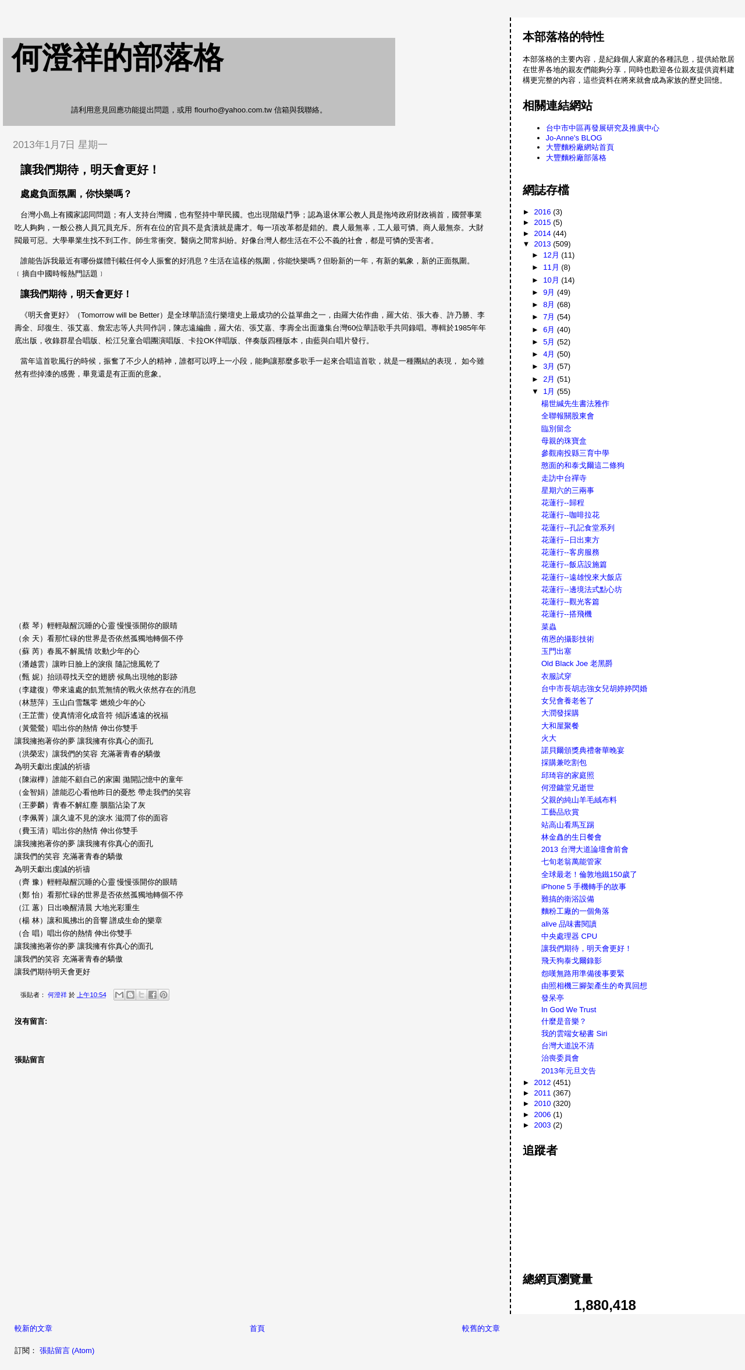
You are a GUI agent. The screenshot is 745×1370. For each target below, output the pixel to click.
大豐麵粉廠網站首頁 (580, 147)
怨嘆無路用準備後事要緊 (583, 973)
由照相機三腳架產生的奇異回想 (594, 985)
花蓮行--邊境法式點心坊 (581, 589)
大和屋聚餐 (560, 725)
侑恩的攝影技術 (567, 639)
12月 (552, 255)
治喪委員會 (560, 1058)
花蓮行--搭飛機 (566, 614)
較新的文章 (33, 1328)
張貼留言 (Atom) (67, 1350)
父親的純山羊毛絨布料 (579, 799)
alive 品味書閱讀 (569, 924)
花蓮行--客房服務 (570, 552)
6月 (550, 329)
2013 (544, 244)
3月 (550, 366)
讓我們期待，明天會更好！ (586, 948)
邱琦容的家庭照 (567, 775)
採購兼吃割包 (564, 762)
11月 (552, 267)
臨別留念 (556, 428)
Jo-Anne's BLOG (574, 137)
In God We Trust (568, 1009)
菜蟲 (548, 626)
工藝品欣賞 (560, 812)
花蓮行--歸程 (562, 502)
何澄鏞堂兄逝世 (567, 787)
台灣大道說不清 (567, 1045)
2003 (544, 1125)
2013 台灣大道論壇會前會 (585, 849)
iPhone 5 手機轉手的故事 (583, 886)
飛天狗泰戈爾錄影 (571, 960)
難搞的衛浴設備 (567, 898)
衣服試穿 (556, 676)
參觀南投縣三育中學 (575, 453)
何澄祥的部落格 (118, 58)
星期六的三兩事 (567, 490)
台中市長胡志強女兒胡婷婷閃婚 (594, 688)
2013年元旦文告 (568, 1070)
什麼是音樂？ (564, 1021)
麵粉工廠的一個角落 (575, 911)
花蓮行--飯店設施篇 (574, 564)
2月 (550, 379)
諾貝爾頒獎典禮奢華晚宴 (583, 750)
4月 (550, 354)
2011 (544, 1093)
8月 (550, 304)
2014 (544, 233)
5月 (550, 341)
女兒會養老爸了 (567, 700)
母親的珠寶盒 (564, 440)
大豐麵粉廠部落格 (576, 157)
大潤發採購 (560, 713)
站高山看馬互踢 (567, 824)
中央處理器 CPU (569, 936)
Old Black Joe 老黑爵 (577, 663)
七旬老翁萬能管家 (571, 861)
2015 (544, 222)
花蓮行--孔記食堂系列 (578, 527)
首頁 (257, 1328)
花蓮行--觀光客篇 (570, 601)
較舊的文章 (481, 1328)
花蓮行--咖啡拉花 (570, 514)
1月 (550, 391)
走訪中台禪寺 (564, 478)
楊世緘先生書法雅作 (575, 403)
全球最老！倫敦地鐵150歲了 (589, 874)
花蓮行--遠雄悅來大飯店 (581, 577)
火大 (548, 738)
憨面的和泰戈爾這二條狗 (583, 465)
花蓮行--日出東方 (570, 540)
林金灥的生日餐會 (571, 837)
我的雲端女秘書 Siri (574, 1033)
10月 (552, 280)
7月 (550, 316)
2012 (544, 1082)
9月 (550, 292)
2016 (544, 211)
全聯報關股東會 (567, 415)
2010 (544, 1103)
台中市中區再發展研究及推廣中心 (602, 128)
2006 (544, 1114)
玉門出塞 (556, 651)
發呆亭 (552, 998)
